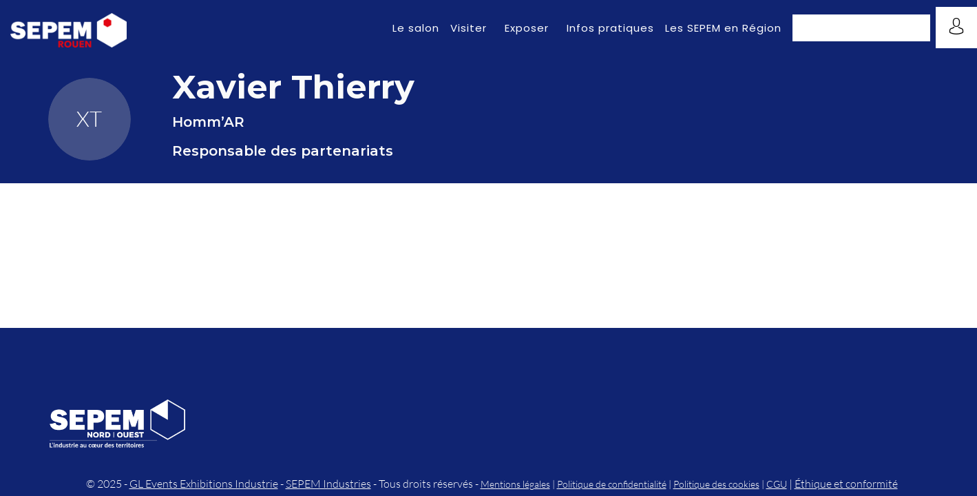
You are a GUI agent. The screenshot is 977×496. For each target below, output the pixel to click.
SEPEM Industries (327, 483)
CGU (776, 484)
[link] (415, 27)
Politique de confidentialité (611, 484)
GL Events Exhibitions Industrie (203, 483)
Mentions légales (514, 484)
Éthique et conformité (845, 483)
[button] (861, 27)
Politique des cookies (716, 484)
